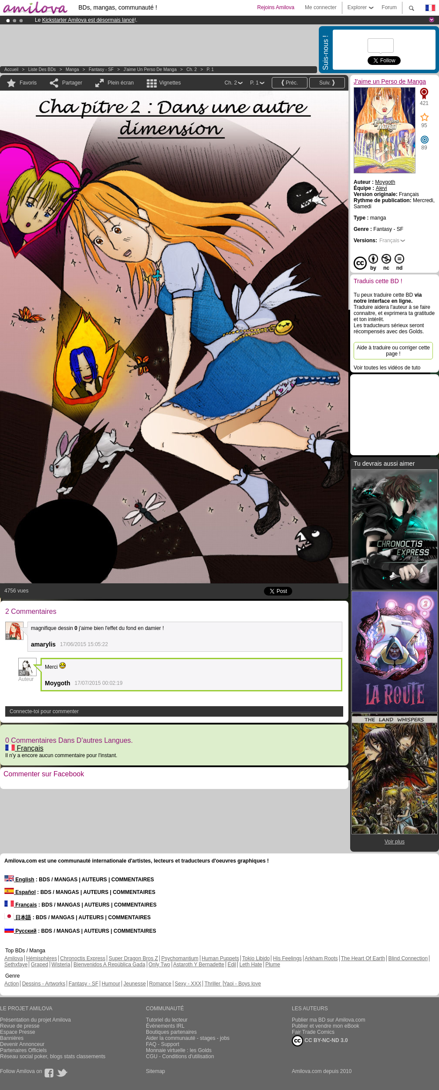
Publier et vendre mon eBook (325, 1026)
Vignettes (170, 83)
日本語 (17, 917)
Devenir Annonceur (22, 1044)
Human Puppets (220, 958)
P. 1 (210, 69)
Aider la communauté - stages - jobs (188, 1038)
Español (20, 892)
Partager (72, 83)
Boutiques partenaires (171, 1032)
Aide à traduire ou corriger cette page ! (393, 351)
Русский (20, 931)
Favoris (28, 83)
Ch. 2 (191, 69)
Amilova (13, 958)
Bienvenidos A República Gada (109, 964)
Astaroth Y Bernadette (198, 964)
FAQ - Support (162, 1044)
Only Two (159, 964)
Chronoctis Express (82, 958)
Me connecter (321, 7)
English (19, 880)
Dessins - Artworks (43, 984)
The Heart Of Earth (363, 958)
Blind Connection (408, 958)
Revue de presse (20, 1026)
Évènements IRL (165, 1026)
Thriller (213, 984)
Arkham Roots (321, 958)
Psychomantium (179, 958)
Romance (160, 984)
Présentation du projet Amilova (35, 1020)
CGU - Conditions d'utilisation (180, 1056)
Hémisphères (41, 958)
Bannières (12, 1038)
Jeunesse (134, 984)
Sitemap (155, 1071)
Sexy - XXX (188, 984)
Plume (272, 964)
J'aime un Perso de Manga (150, 69)
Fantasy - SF (101, 69)
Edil (231, 964)
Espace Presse (17, 1032)
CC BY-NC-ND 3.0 (320, 1040)
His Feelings (287, 958)
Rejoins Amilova (275, 7)
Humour (110, 984)
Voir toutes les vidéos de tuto (387, 368)
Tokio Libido (256, 958)
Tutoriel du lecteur (167, 1020)
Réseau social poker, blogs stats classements (52, 1056)
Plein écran (121, 83)
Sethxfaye (15, 964)
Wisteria (60, 964)
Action (11, 984)
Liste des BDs (42, 69)
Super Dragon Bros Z (133, 958)
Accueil (11, 69)
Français (24, 748)
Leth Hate (251, 964)
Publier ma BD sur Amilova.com (328, 1020)
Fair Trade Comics (313, 1032)
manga (72, 69)
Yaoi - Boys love (242, 984)
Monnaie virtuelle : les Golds (179, 1050)
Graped (39, 964)
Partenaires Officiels (23, 1050)
